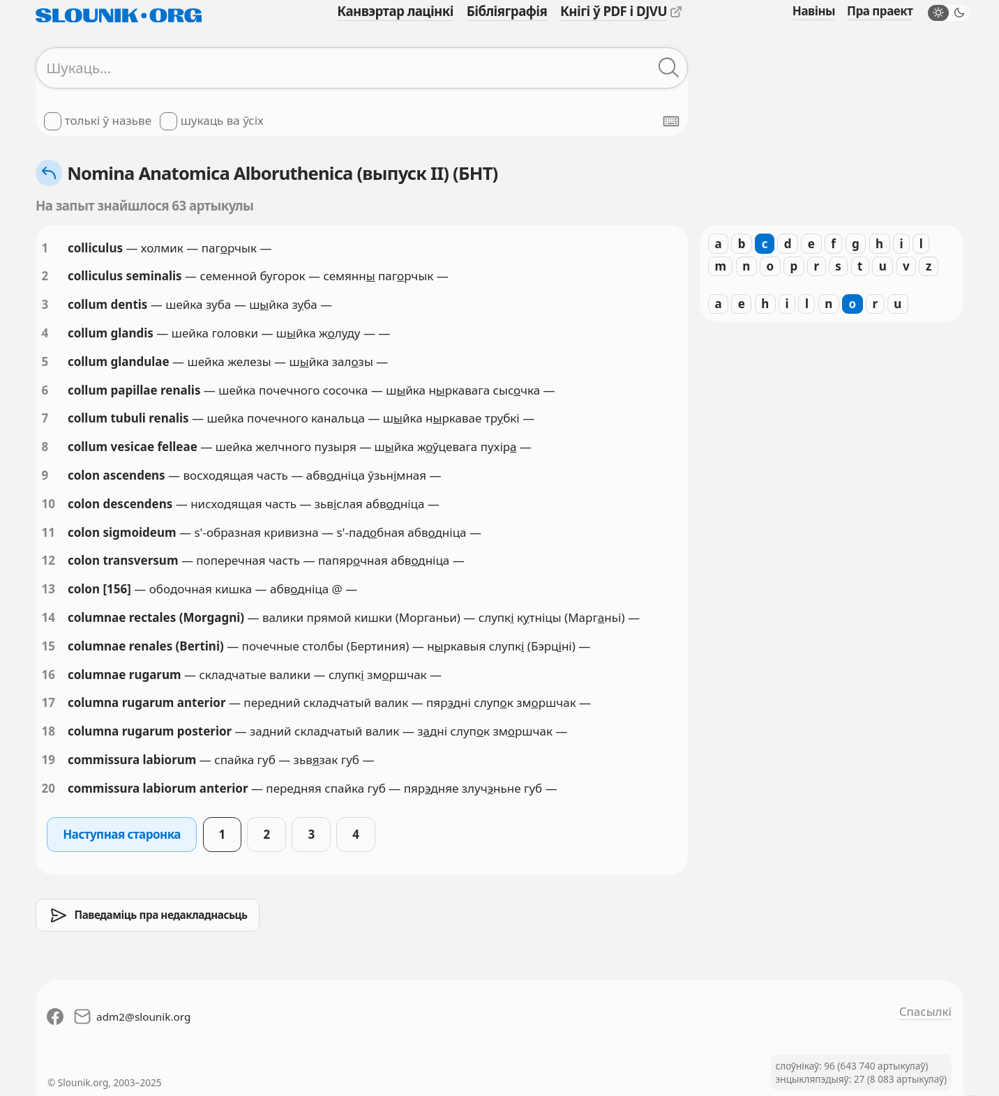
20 (48, 788)
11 (48, 532)
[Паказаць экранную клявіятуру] (671, 121)
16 (48, 675)
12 (48, 560)
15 (48, 646)
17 (48, 702)
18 (48, 731)
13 (48, 589)
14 (48, 617)
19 (48, 760)
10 (48, 504)
